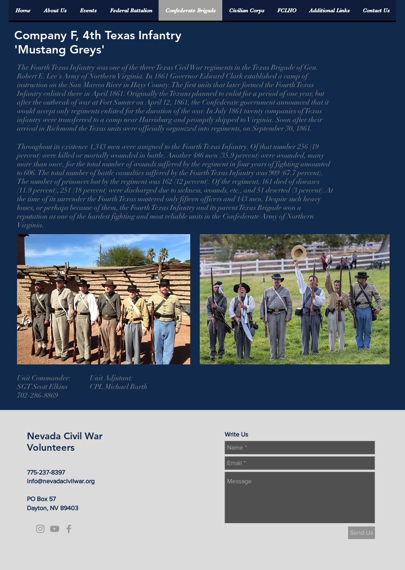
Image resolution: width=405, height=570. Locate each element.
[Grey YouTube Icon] (54, 528)
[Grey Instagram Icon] (40, 528)
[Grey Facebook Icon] (68, 528)
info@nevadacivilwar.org (61, 481)
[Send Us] (361, 532)
